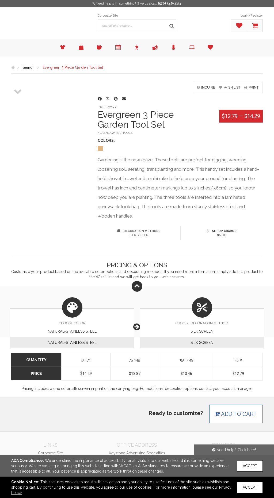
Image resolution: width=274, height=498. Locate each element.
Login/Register (252, 15)
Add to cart (236, 414)
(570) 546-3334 (169, 3)
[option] (18, 82)
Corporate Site (108, 15)
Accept (250, 466)
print (251, 87)
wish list (229, 87)
